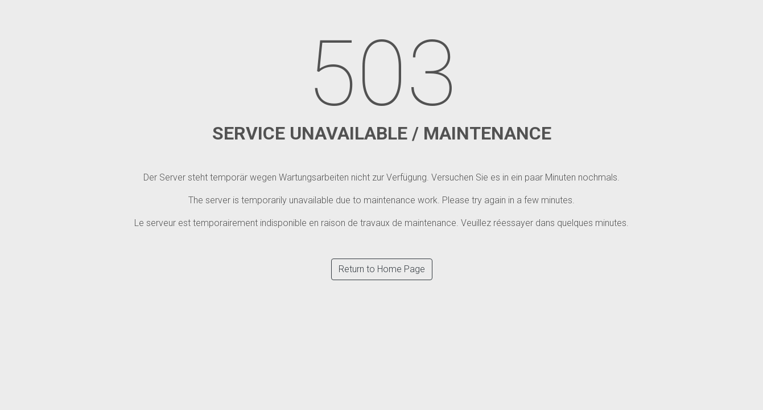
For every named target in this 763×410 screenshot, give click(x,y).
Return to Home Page (382, 269)
